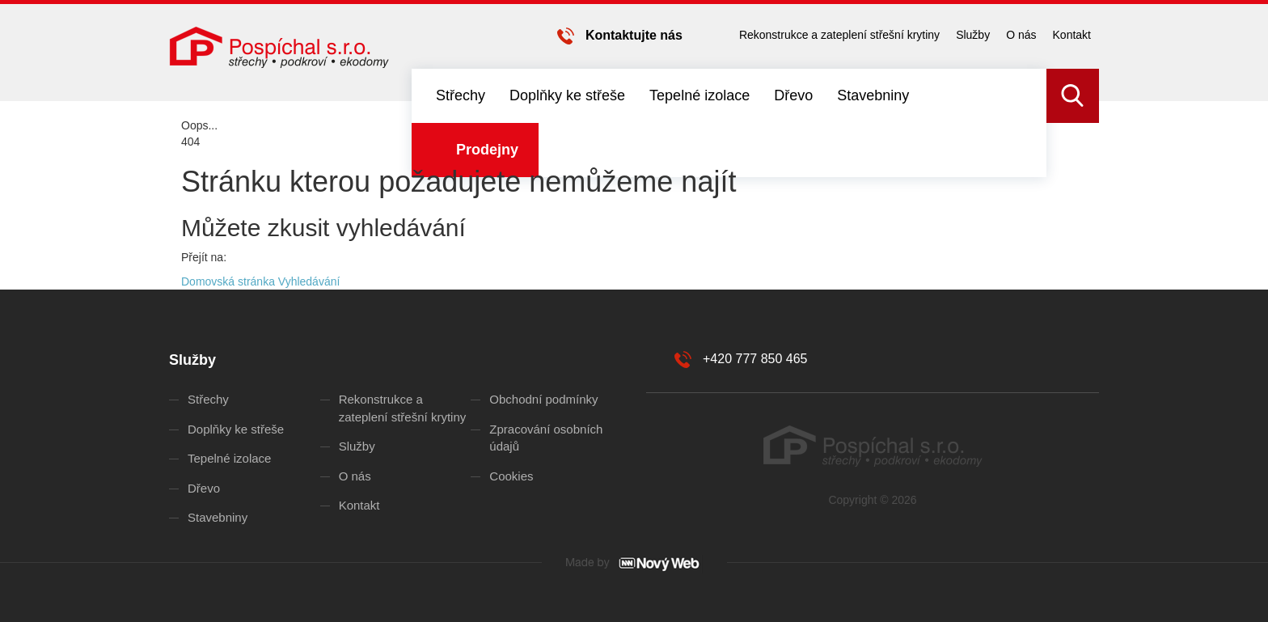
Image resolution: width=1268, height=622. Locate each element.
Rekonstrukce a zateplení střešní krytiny (839, 34)
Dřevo (793, 95)
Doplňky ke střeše (567, 95)
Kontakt (1072, 34)
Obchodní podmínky (543, 399)
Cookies (511, 476)
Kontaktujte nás (634, 35)
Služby (973, 34)
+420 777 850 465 (755, 359)
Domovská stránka (228, 281)
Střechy (460, 95)
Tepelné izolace (699, 95)
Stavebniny (873, 95)
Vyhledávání (309, 281)
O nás (1021, 34)
